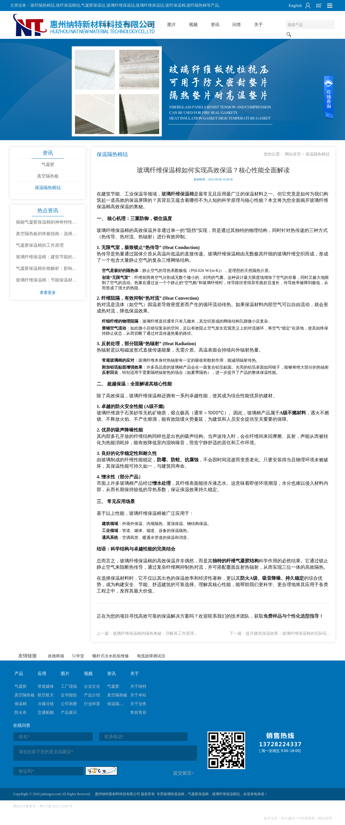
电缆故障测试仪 (151, 656)
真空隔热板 (48, 176)
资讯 (215, 24)
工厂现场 (69, 687)
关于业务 (138, 704)
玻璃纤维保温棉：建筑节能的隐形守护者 (46, 259)
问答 (236, 24)
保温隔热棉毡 (48, 188)
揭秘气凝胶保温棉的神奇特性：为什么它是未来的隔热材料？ (46, 224)
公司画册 (69, 704)
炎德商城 (56, 656)
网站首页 (292, 154)
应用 (150, 24)
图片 (171, 24)
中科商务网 (306, 819)
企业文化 (92, 687)
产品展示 (69, 713)
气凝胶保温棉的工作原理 (40, 246)
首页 (106, 24)
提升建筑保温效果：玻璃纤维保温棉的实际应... (287, 634)
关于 (258, 24)
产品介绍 (92, 696)
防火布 (20, 713)
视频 (193, 24)
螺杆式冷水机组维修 (110, 656)
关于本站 (138, 696)
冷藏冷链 (46, 704)
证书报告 (69, 696)
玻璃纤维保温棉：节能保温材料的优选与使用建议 (46, 282)
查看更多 (48, 293)
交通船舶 (46, 713)
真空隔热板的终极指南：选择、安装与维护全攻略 (46, 236)
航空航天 (46, 696)
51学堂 (78, 656)
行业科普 (92, 704)
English (295, 5)
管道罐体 (46, 687)
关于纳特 (138, 687)
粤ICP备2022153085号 (56, 807)
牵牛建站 (288, 819)
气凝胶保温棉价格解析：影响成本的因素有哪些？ (46, 271)
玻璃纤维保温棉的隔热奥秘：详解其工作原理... (155, 634)
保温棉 (20, 704)
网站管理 (325, 819)
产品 (128, 24)
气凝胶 (47, 164)
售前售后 (138, 713)
